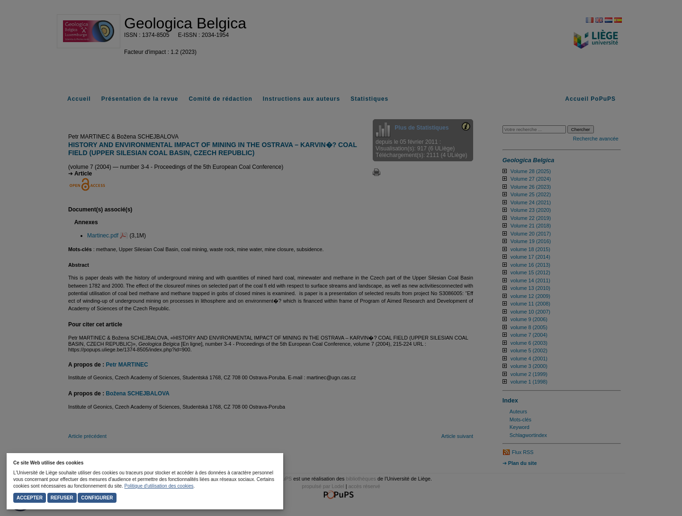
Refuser (62, 497)
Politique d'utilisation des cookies (159, 486)
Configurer (97, 497)
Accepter (30, 497)
